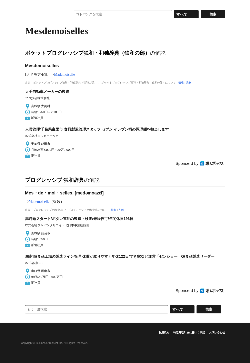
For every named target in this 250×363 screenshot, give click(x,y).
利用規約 (164, 332)
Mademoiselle (64, 74)
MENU (29, 4)
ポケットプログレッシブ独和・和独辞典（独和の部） (87, 53)
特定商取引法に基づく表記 (189, 332)
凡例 (188, 82)
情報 (181, 82)
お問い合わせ (217, 332)
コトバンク (45, 14)
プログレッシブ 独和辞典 (54, 180)
